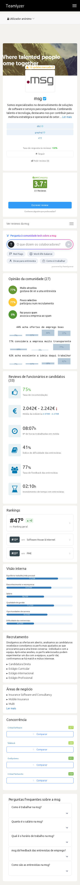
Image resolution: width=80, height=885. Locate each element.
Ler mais (67, 116)
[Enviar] (68, 244)
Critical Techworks (15, 774)
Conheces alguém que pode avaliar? (40, 211)
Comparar (40, 734)
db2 (39, 126)
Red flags (16, 253)
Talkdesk (11, 743)
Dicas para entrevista (22, 260)
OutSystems (13, 758)
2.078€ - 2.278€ (51, 414)
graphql (39, 132)
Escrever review (40, 205)
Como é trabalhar (53, 260)
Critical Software (15, 728)
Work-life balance (41, 253)
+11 (40, 138)
